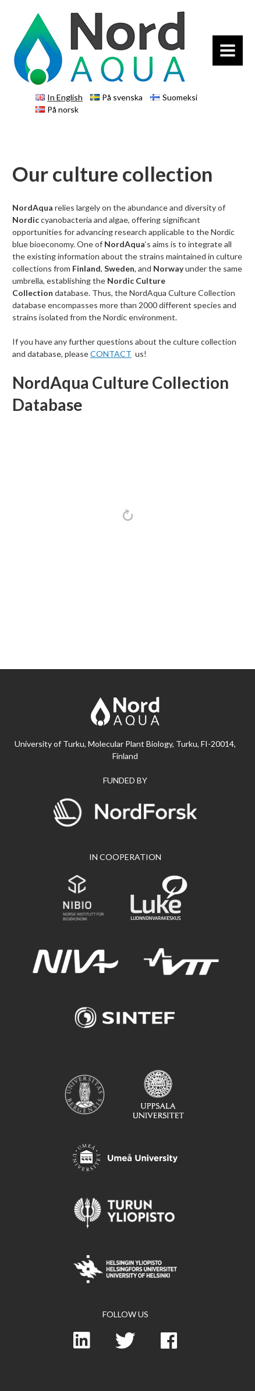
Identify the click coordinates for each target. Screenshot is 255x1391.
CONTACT (111, 354)
